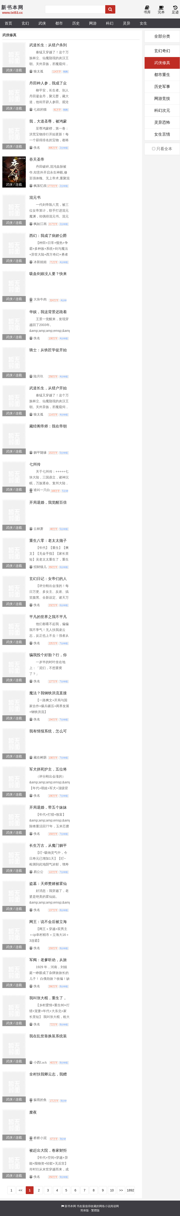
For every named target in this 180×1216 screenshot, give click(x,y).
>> (121, 1190)
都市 (59, 23)
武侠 (42, 23)
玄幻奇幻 (162, 51)
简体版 (84, 1210)
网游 (93, 23)
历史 (76, 23)
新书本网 (70, 1206)
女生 (143, 23)
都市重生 (162, 74)
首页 (8, 23)
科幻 (109, 23)
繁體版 (95, 1210)
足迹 (175, 10)
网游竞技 (162, 98)
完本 (161, 10)
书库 (147, 10)
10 (112, 1190)
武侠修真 (162, 63)
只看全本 (162, 149)
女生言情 (162, 134)
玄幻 (25, 23)
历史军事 (162, 86)
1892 (130, 1190)
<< (20, 1190)
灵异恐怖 (162, 122)
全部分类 (162, 36)
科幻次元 (162, 110)
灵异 (126, 23)
